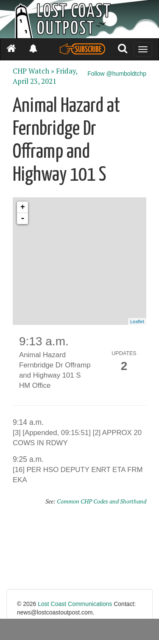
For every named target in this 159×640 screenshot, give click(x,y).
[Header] (79, 19)
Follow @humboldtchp (116, 73)
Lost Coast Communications (75, 603)
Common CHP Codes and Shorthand (101, 501)
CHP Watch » (33, 71)
